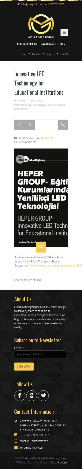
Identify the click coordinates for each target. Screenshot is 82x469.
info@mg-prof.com (32, 4)
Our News (37, 100)
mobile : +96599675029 (34, 441)
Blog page (63, 125)
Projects (50, 54)
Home (24, 54)
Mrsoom (62, 462)
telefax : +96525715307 (34, 435)
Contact (64, 54)
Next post (30, 125)
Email (19, 348)
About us (36, 54)
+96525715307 (56, 4)
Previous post (19, 125)
